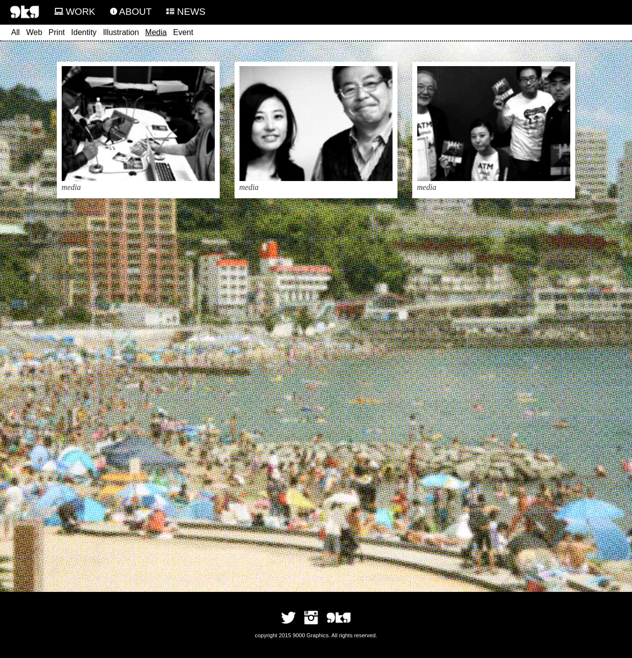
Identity (84, 32)
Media (156, 32)
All (15, 32)
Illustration (121, 32)
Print (56, 32)
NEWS (185, 11)
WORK (74, 11)
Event (183, 32)
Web (34, 32)
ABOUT (131, 11)
